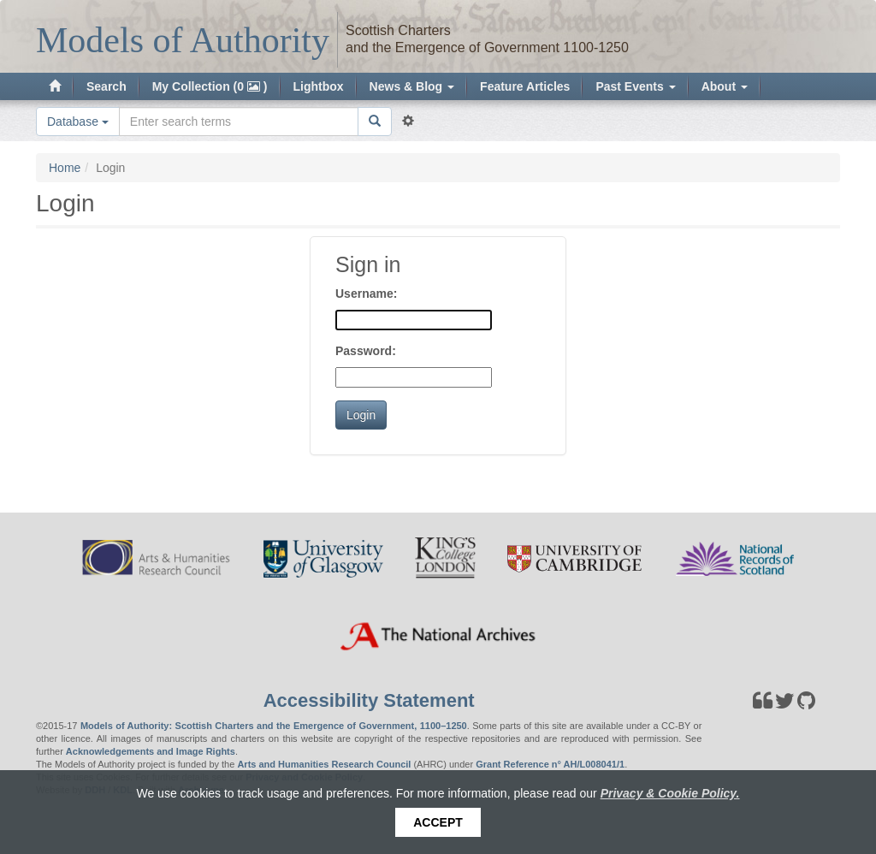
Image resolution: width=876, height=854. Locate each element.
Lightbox (318, 86)
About (724, 86)
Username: (366, 293)
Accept (438, 822)
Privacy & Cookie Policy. (670, 793)
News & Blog (412, 86)
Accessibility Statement (369, 700)
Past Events (635, 86)
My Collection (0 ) (210, 86)
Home (64, 168)
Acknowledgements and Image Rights (150, 751)
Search (106, 86)
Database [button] (78, 121)
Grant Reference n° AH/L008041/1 (550, 764)
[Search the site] (238, 121)
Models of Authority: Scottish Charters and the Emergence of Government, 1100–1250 (273, 726)
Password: (365, 351)
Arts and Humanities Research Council (324, 764)
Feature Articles (525, 86)
